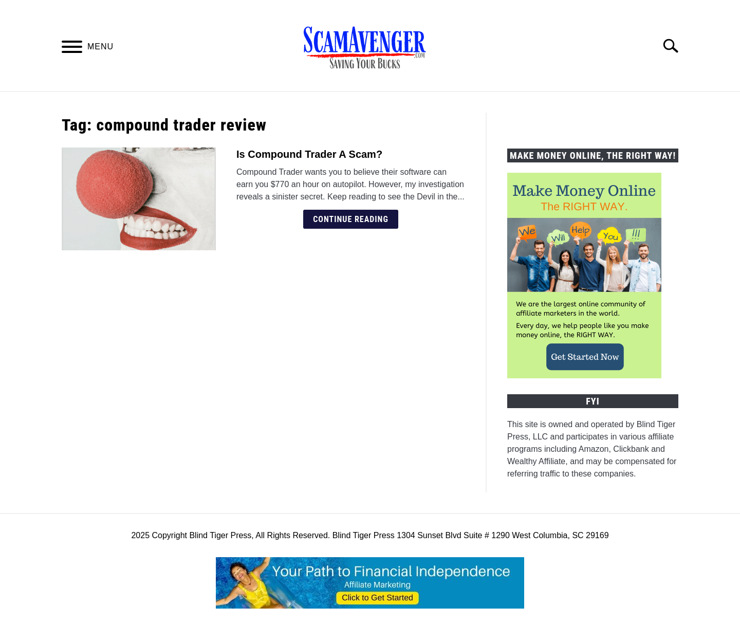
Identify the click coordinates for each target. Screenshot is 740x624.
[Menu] (71, 48)
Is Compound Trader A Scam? (309, 154)
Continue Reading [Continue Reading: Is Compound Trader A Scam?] (350, 219)
